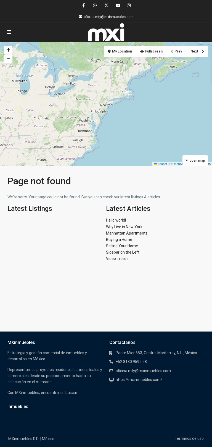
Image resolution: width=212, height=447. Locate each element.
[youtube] (117, 5)
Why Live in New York (124, 227)
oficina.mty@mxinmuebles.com (143, 371)
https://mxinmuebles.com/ (139, 379)
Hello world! (116, 220)
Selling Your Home (122, 246)
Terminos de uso (189, 438)
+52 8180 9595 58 (131, 361)
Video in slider (118, 258)
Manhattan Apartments (126, 233)
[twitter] (106, 5)
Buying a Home (119, 239)
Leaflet (160, 163)
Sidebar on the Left (122, 252)
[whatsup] (94, 5)
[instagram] (128, 5)
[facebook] (83, 5)
